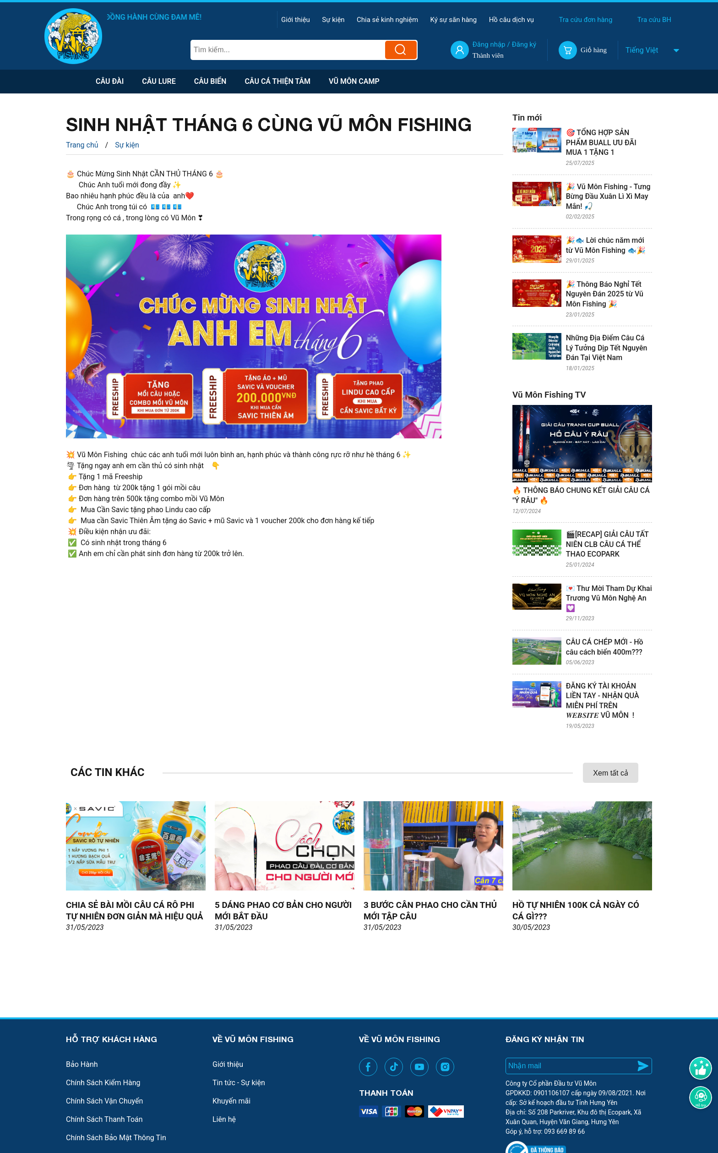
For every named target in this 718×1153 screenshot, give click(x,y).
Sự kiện (333, 20)
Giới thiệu (295, 20)
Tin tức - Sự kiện (238, 1082)
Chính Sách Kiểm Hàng (103, 1082)
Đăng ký (524, 44)
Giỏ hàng (594, 50)
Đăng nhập (489, 44)
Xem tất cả (610, 773)
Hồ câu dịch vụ (511, 20)
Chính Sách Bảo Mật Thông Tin (116, 1137)
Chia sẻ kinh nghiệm (387, 20)
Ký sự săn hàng (453, 20)
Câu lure (159, 81)
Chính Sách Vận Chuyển (104, 1101)
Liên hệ (224, 1119)
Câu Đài (110, 81)
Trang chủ (82, 145)
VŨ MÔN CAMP (354, 81)
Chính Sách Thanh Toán (104, 1119)
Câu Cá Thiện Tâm (277, 81)
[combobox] (627, 50)
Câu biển (210, 81)
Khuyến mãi (231, 1101)
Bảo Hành (82, 1064)
